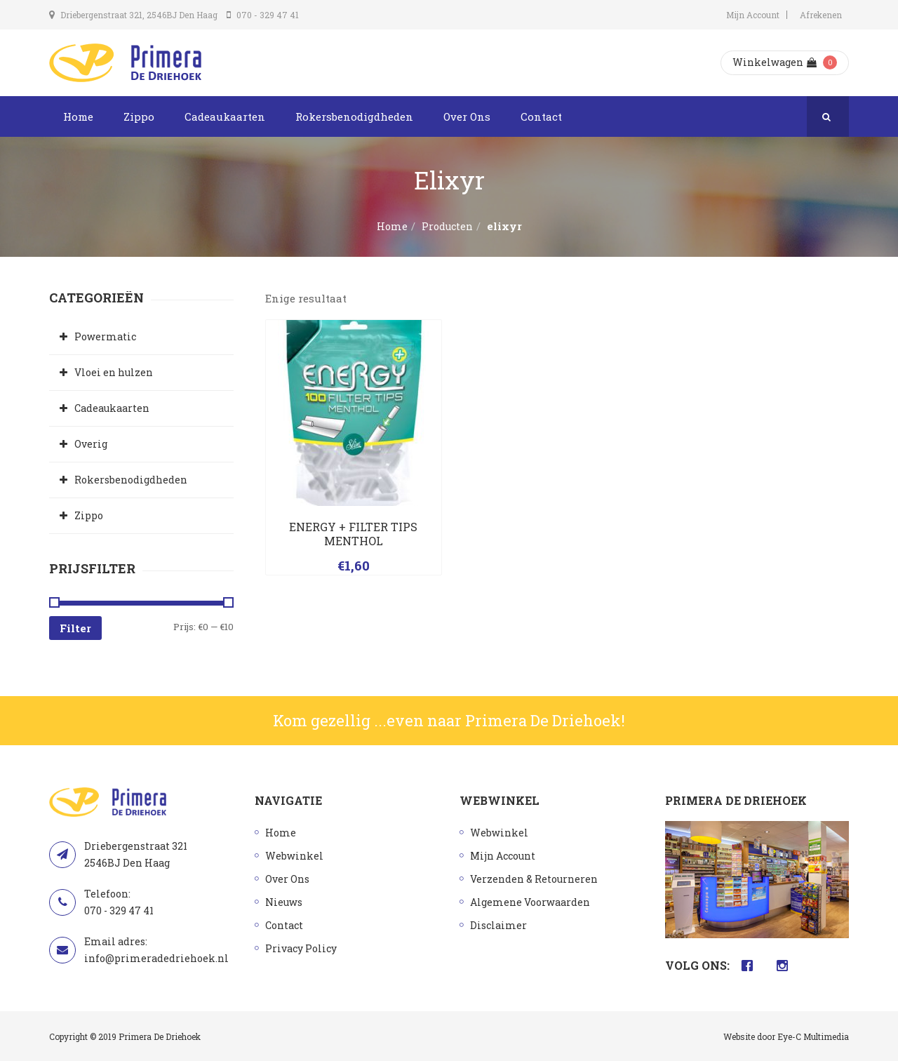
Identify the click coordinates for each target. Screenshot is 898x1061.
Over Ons (466, 116)
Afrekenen (821, 15)
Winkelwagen (774, 62)
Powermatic (105, 336)
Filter (75, 628)
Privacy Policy (301, 948)
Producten (447, 226)
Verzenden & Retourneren (534, 879)
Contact (541, 116)
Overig (90, 444)
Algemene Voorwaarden (530, 902)
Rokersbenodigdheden (354, 116)
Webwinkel (294, 855)
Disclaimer (498, 925)
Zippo (138, 116)
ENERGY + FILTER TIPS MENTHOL (353, 533)
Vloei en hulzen (113, 372)
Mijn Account (752, 15)
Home (78, 116)
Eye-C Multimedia (813, 1036)
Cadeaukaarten (225, 116)
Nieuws (283, 902)
